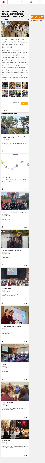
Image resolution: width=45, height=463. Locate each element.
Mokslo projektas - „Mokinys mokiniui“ (11, 326)
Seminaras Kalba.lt (6, 288)
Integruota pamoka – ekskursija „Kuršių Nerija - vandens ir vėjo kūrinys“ (14, 136)
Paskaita (4, 364)
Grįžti (5, 110)
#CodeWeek (5, 174)
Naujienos (8, 6)
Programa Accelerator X (8, 402)
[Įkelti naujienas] (12, 2)
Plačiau (25, 151)
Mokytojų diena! (6, 440)
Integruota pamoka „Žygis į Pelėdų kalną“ (12, 250)
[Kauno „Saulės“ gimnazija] (3, 2)
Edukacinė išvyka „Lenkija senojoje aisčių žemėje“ (14, 212)
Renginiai (13, 6)
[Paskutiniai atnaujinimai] (21, 2)
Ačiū (24, 103)
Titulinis (2, 6)
